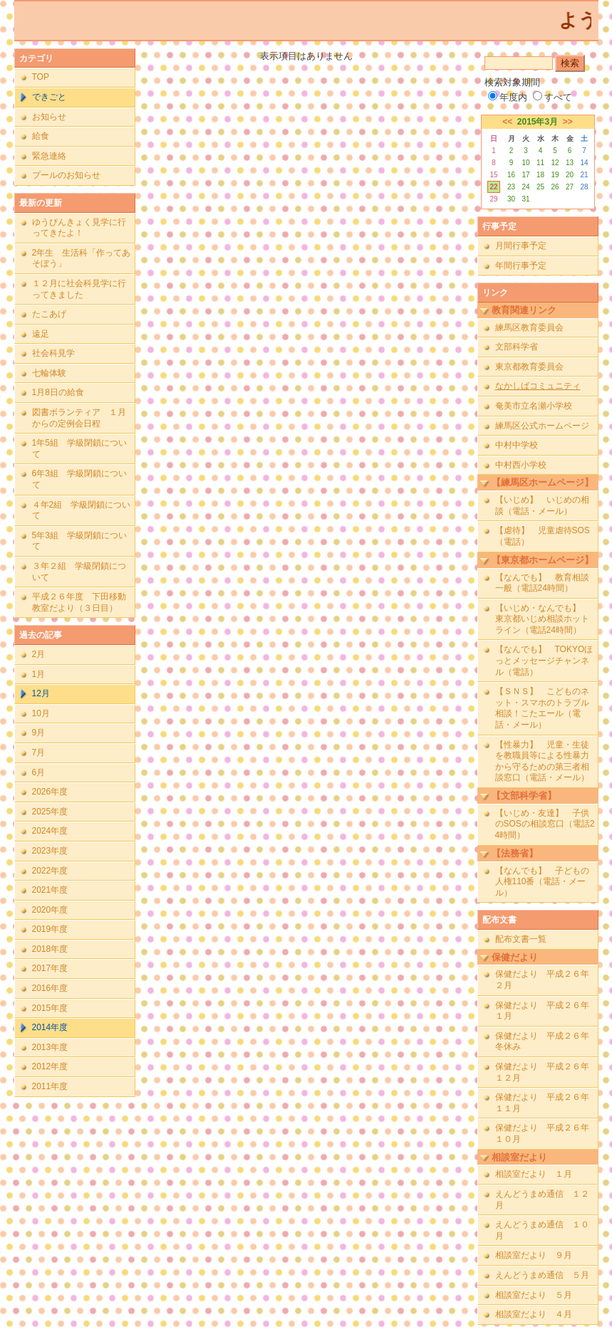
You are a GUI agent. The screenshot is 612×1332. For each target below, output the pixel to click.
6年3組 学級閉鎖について (79, 479)
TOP (40, 77)
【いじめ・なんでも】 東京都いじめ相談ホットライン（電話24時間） (542, 619)
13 (570, 163)
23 (511, 187)
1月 (39, 674)
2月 (39, 654)
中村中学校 (516, 445)
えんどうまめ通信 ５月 (542, 1275)
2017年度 (50, 968)
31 (525, 199)
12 (555, 163)
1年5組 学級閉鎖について (79, 448)
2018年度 (50, 949)
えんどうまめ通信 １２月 (542, 1199)
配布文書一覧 (520, 939)
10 (525, 163)
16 (511, 175)
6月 (39, 772)
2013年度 (50, 1047)
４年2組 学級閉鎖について (81, 510)
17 (525, 175)
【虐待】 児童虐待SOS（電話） (542, 536)
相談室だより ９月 (533, 1255)
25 (540, 187)
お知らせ (49, 117)
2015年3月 (537, 122)
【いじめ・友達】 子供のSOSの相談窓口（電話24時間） (545, 824)
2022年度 (50, 871)
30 (511, 199)
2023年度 (50, 851)
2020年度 (50, 910)
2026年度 (50, 792)
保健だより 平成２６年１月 (542, 1011)
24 (525, 187)
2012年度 (50, 1066)
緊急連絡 (49, 156)
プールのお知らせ (66, 175)
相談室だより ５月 (533, 1295)
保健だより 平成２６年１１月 (542, 1102)
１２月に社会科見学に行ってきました (79, 289)
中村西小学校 (520, 465)
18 (540, 175)
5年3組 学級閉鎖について (79, 541)
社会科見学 (53, 353)
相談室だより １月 (533, 1174)
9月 (39, 733)
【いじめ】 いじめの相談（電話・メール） (542, 505)
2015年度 (50, 1008)
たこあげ (49, 314)
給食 (40, 136)
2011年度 (50, 1086)
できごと (49, 97)
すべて (552, 97)
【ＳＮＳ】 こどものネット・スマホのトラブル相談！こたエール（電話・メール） (542, 708)
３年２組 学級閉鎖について (79, 571)
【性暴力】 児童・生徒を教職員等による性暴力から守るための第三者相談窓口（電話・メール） (542, 761)
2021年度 (50, 890)
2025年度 (50, 812)
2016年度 (50, 988)
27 (570, 187)
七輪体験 (49, 373)
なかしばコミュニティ (538, 386)
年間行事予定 (520, 266)
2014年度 (50, 1027)
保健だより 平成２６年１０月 (542, 1133)
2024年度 (50, 831)
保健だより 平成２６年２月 (542, 979)
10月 (41, 713)
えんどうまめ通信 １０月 (542, 1230)
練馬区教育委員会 (529, 327)
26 (555, 187)
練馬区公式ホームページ (542, 426)
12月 (41, 693)
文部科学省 (516, 347)
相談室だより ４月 (533, 1314)
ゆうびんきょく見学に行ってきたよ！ (79, 227)
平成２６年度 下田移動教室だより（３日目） (79, 602)
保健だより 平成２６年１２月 (542, 1072)
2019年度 (50, 929)
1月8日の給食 (58, 392)
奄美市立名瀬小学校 (533, 406)
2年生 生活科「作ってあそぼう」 (81, 258)
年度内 (507, 97)
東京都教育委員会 (529, 367)
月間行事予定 (520, 246)
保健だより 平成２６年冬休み (542, 1041)
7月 (39, 752)
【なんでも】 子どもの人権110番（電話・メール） (542, 882)
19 (555, 175)
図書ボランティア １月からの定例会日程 (79, 418)
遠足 (40, 334)
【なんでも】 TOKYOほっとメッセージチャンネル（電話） (544, 660)
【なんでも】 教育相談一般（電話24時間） (542, 583)
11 (540, 163)
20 (570, 175)
